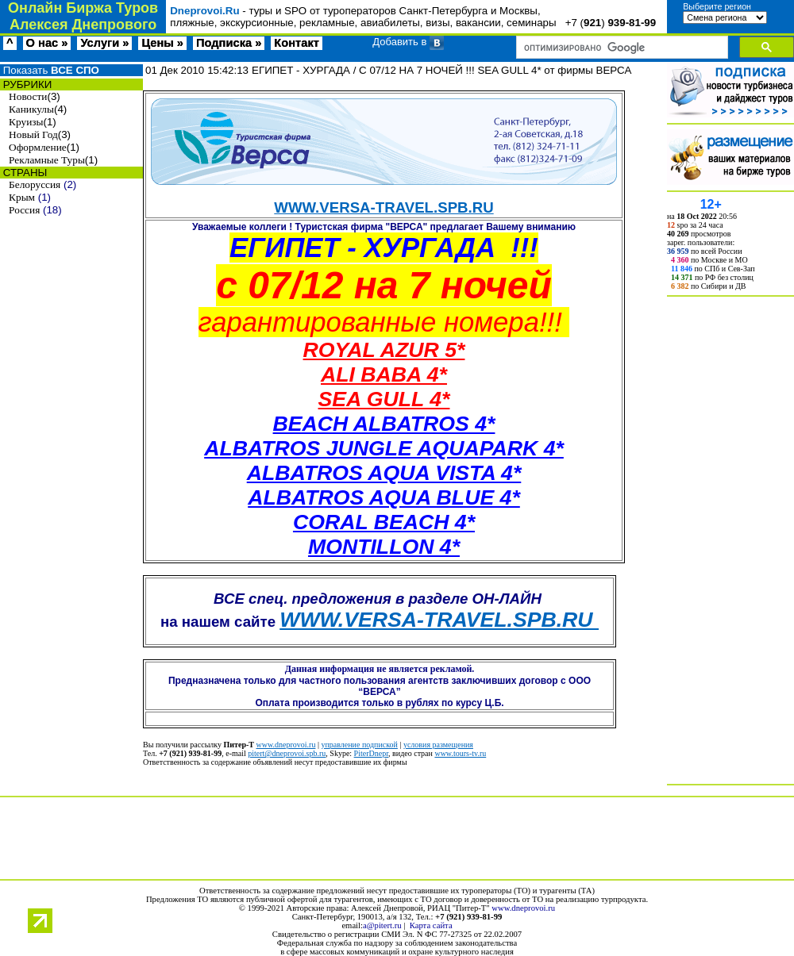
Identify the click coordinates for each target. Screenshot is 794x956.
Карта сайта (431, 925)
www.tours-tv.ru (460, 753)
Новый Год (33, 134)
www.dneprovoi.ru (286, 744)
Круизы (26, 122)
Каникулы (31, 109)
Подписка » (228, 42)
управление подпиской (359, 744)
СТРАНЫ (23, 173)
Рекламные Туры (47, 160)
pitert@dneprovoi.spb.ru (287, 753)
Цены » (162, 42)
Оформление (38, 147)
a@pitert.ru (382, 925)
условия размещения (438, 744)
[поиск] (620, 47)
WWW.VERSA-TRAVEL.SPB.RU (383, 207)
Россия (24, 210)
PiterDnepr (371, 753)
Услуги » (104, 42)
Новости (28, 96)
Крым (22, 197)
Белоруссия (34, 184)
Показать (49, 70)
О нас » (47, 42)
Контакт (296, 42)
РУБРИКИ (26, 84)
